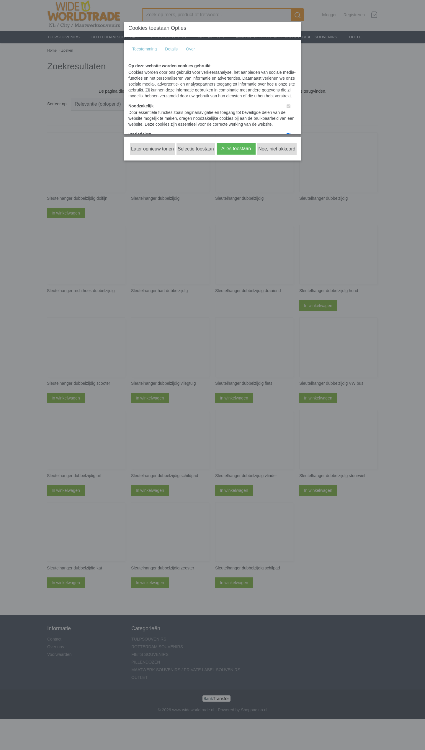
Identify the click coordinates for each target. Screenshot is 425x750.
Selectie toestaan (196, 148)
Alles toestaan (236, 148)
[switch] (288, 106)
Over (190, 49)
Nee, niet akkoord (276, 148)
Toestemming (144, 49)
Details (171, 49)
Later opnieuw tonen (152, 148)
